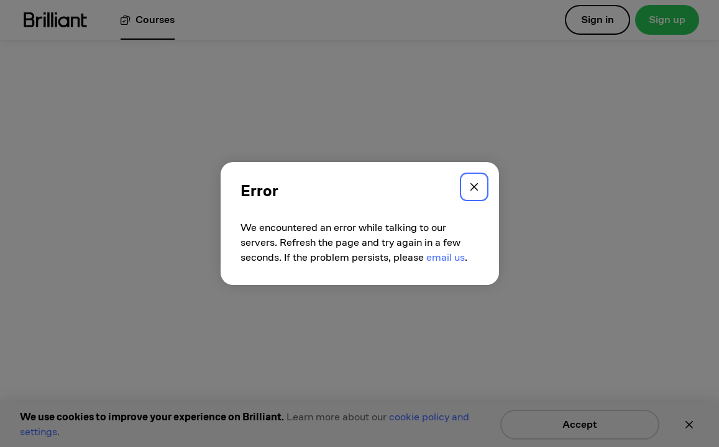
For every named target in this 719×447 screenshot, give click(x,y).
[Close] (474, 186)
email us (445, 257)
